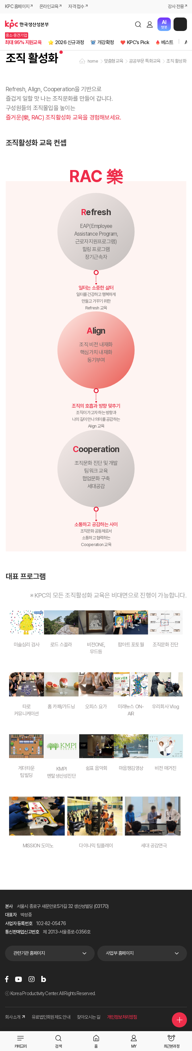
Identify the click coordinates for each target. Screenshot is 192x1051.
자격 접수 (76, 6)
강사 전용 (176, 6)
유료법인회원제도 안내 (51, 1017)
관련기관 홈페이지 (29, 953)
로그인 (150, 24)
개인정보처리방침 (122, 1017)
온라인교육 (48, 6)
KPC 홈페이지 (17, 6)
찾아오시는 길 (88, 1017)
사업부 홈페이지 (119, 953)
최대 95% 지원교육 (23, 42)
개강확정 (105, 42)
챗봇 (164, 24)
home (93, 61)
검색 (138, 24)
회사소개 (15, 1017)
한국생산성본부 (27, 24)
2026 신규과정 (69, 42)
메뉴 (180, 24)
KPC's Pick (138, 42)
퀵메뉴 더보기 (179, 1020)
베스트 (167, 42)
